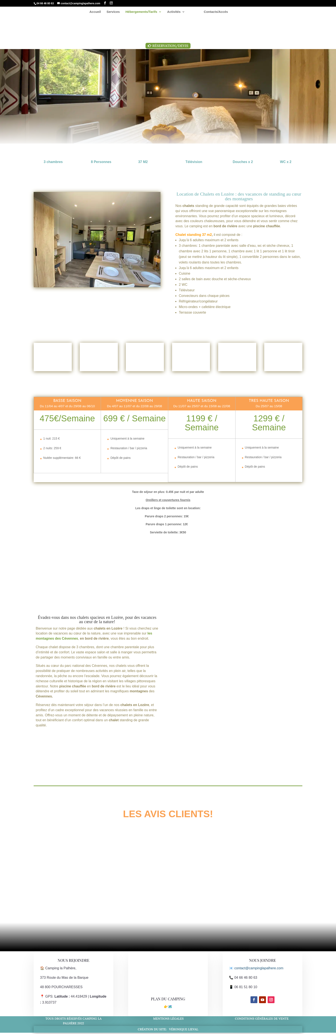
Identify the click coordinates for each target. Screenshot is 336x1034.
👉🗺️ (168, 1008)
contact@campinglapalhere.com (258, 969)
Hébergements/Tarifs (143, 11)
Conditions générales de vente (262, 1020)
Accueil (97, 11)
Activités (175, 11)
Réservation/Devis (170, 45)
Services (115, 11)
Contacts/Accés (214, 11)
